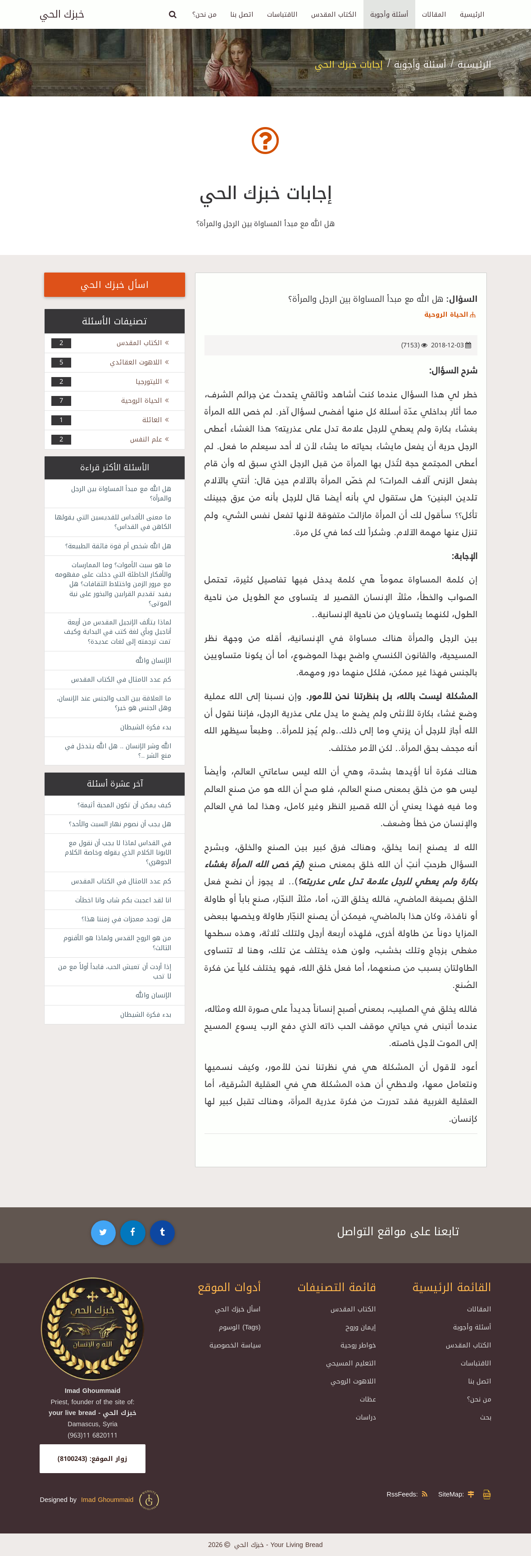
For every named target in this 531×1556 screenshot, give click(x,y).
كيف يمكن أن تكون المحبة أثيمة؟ (122, 809)
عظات (368, 1399)
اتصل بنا (242, 14)
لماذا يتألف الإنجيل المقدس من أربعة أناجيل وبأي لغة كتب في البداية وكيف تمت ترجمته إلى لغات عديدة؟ (114, 634)
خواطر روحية (358, 1345)
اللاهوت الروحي (353, 1381)
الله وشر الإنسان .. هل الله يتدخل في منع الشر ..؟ (116, 755)
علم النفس (150, 439)
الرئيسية (472, 14)
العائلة (156, 420)
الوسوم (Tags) (239, 1327)
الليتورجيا (153, 381)
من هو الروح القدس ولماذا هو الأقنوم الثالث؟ (114, 949)
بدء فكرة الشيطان (144, 730)
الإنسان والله (153, 663)
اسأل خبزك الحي (115, 284)
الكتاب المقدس (334, 14)
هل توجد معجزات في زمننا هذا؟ (124, 925)
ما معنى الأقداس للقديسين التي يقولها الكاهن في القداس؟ (122, 522)
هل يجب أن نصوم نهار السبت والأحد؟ (117, 829)
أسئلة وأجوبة (389, 14)
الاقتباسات (282, 14)
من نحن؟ (204, 14)
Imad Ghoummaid (120, 1500)
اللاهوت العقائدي (140, 362)
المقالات (434, 14)
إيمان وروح (360, 1327)
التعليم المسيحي (351, 1363)
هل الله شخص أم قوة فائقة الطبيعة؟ (115, 547)
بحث (485, 1417)
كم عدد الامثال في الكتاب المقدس (119, 682)
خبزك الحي (62, 14)
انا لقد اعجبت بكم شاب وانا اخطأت (121, 906)
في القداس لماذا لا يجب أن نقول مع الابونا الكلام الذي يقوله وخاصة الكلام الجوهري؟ (115, 858)
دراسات (366, 1417)
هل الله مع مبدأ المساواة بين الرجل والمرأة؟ (119, 493)
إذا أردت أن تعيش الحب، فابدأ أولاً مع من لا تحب (116, 978)
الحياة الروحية (450, 315)
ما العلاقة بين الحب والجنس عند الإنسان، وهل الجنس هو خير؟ (123, 707)
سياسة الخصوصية (235, 1345)
